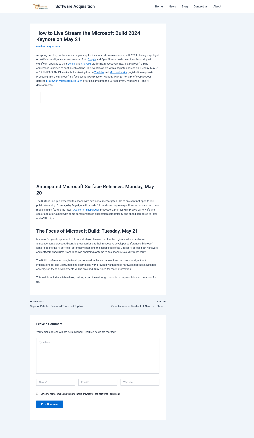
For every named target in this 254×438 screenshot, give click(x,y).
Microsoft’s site (119, 72)
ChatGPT (86, 63)
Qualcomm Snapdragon (86, 209)
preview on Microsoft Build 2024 (64, 80)
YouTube (99, 72)
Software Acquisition (75, 6)
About (217, 6)
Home (159, 6)
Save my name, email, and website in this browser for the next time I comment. (80, 394)
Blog (185, 6)
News (172, 6)
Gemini (72, 63)
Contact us (201, 6)
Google (92, 59)
